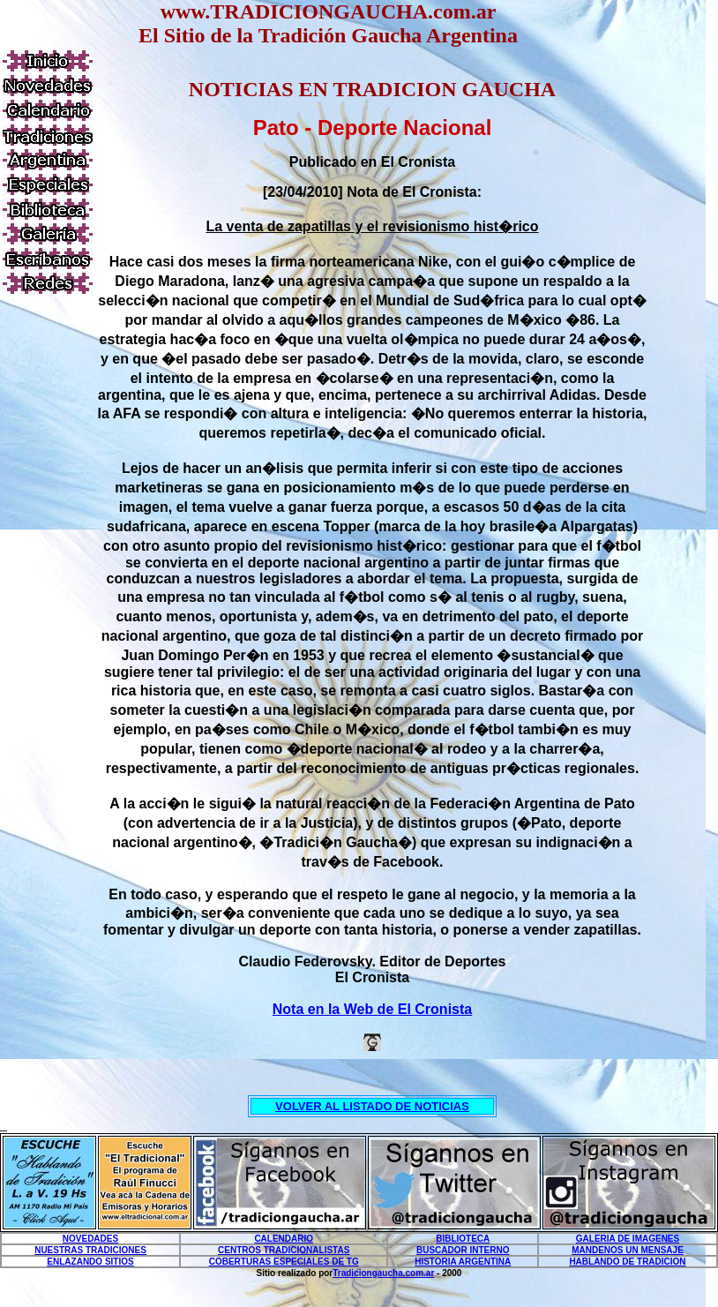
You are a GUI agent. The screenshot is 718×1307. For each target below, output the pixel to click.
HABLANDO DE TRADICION (627, 1261)
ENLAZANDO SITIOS (90, 1261)
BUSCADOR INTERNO (463, 1250)
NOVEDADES (90, 1238)
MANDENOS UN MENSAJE (628, 1250)
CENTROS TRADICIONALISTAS (283, 1250)
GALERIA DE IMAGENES (627, 1238)
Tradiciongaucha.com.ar (383, 1273)
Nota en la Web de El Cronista (372, 1009)
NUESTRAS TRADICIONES (90, 1250)
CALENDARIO (283, 1238)
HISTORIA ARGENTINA (463, 1261)
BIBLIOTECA (463, 1238)
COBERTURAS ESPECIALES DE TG (284, 1261)
